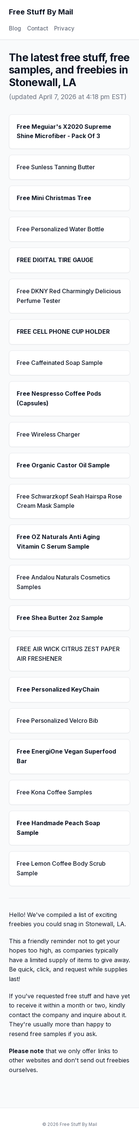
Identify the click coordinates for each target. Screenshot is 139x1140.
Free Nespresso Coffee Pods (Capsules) (59, 398)
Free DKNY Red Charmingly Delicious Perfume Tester (69, 295)
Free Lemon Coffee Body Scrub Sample (61, 868)
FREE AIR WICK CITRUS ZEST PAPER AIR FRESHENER (68, 653)
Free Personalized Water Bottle (60, 229)
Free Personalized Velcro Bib (57, 720)
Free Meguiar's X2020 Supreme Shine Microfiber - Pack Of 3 (64, 131)
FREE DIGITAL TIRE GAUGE (55, 260)
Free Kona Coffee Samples (54, 792)
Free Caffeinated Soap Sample (60, 362)
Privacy (64, 28)
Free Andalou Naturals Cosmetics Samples (63, 582)
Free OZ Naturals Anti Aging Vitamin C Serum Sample (58, 541)
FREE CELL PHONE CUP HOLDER (63, 331)
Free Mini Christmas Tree (54, 198)
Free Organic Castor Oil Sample (63, 465)
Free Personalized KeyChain (58, 689)
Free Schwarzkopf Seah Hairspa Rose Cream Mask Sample (69, 501)
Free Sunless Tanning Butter (56, 167)
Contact (37, 28)
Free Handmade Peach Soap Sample (58, 827)
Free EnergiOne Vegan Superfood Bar (66, 756)
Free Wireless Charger (48, 434)
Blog (15, 28)
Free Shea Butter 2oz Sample (60, 617)
